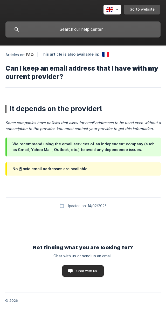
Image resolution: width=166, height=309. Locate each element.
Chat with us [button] (86, 271)
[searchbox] (83, 29)
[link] (105, 54)
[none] (112, 9)
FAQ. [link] (30, 54)
